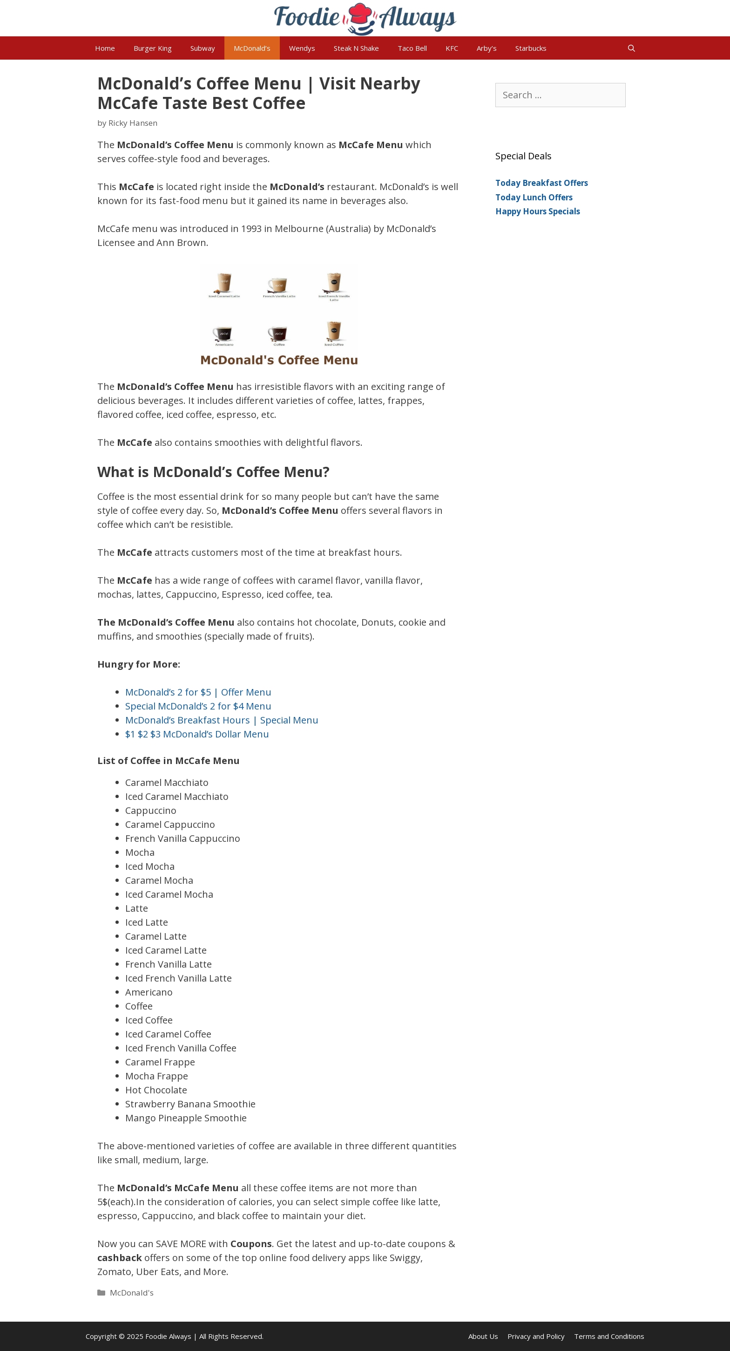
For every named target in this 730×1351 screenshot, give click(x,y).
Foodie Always (168, 1336)
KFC (452, 48)
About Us (483, 1336)
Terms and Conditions (609, 1336)
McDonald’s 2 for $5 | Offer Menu (198, 692)
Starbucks (531, 48)
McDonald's (132, 1292)
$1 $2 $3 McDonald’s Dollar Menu (197, 734)
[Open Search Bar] (631, 48)
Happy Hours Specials (537, 211)
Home (105, 48)
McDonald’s (252, 48)
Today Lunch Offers (534, 197)
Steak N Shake (356, 48)
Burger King (153, 48)
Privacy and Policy (536, 1336)
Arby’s (487, 48)
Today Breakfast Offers (541, 182)
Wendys (302, 48)
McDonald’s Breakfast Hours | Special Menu (221, 720)
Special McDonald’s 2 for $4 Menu (198, 706)
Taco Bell (412, 48)
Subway (202, 48)
